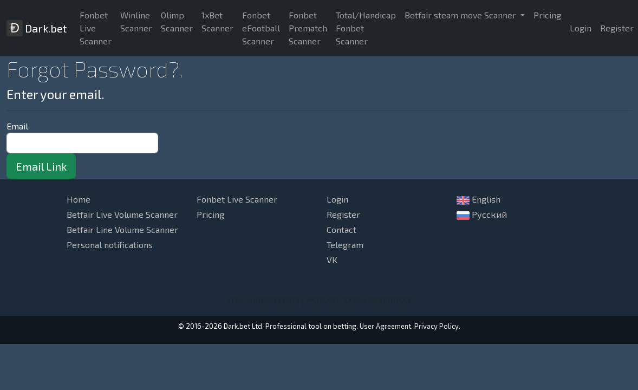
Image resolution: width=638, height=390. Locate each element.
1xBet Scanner (217, 21)
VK (332, 260)
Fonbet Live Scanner (96, 28)
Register (343, 214)
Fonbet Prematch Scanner (308, 28)
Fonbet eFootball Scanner (261, 28)
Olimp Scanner (177, 21)
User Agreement (385, 326)
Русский (482, 214)
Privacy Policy (436, 326)
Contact (341, 229)
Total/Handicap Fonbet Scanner (366, 28)
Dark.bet (36, 28)
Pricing (547, 15)
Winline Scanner (136, 21)
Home (78, 199)
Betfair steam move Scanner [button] (461, 15)
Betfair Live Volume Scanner (122, 214)
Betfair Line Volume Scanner (122, 229)
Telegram (345, 244)
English (478, 199)
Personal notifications (110, 244)
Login (580, 28)
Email (17, 126)
